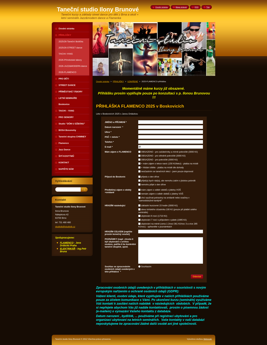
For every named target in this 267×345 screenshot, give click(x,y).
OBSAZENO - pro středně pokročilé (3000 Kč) (163, 155)
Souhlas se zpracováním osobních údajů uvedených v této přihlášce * (120, 269)
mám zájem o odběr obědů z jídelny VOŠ (161, 190)
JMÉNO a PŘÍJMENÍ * (116, 122)
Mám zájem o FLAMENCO (118, 152)
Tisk (208, 7)
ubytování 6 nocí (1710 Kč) (154, 216)
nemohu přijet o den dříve (153, 184)
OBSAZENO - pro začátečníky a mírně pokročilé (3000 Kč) (169, 152)
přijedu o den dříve (150, 176)
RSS (196, 7)
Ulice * (108, 132)
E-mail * (109, 147)
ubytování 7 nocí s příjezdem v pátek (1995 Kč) (164, 220)
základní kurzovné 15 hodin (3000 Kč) (159, 205)
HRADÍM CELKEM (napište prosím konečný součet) (118, 232)
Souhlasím (146, 266)
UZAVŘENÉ (132, 81)
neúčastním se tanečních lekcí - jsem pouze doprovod (167, 171)
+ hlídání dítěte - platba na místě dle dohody (162, 167)
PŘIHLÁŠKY (118, 81)
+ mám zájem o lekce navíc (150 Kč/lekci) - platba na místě (169, 163)
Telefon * (109, 142)
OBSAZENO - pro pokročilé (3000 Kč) (159, 159)
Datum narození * (114, 127)
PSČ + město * (112, 137)
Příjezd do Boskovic (115, 176)
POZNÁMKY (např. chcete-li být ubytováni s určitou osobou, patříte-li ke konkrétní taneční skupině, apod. (120, 243)
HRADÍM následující (115, 205)
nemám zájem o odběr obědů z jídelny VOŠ (162, 193)
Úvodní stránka (102, 81)
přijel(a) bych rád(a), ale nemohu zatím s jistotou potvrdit (168, 180)
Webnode (207, 339)
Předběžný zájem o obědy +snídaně (118, 191)
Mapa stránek (181, 7)
